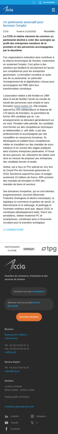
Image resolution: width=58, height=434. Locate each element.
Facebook (12, 429)
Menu (53, 10)
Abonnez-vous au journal (24, 304)
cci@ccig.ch (10, 352)
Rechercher (34, 2)
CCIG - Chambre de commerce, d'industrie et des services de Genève (7, 10)
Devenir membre (29, 317)
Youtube (11, 422)
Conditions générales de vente (19, 406)
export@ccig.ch (12, 371)
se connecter (49, 2)
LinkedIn (12, 416)
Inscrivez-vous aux (29, 291)
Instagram (38, 416)
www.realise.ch (23, 106)
